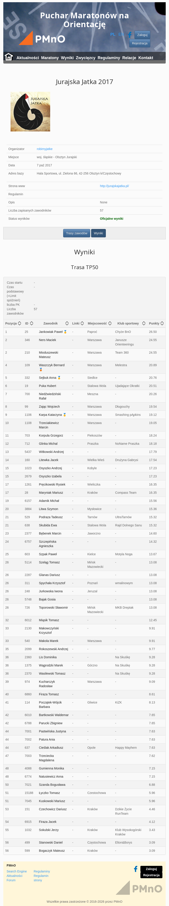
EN (121, 34)
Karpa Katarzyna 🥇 (52, 414)
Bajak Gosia (47, 599)
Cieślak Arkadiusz (51, 747)
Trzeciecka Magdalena (46, 758)
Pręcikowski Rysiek (52, 484)
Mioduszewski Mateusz (48, 355)
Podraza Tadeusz (51, 517)
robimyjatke (45, 149)
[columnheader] (13, 323)
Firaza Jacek (47, 821)
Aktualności (28, 58)
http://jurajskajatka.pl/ (114, 186)
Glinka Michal (48, 443)
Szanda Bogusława (52, 784)
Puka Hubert (47, 386)
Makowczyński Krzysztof (49, 630)
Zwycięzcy (86, 58)
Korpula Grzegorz (51, 435)
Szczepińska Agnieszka (47, 544)
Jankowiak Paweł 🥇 (53, 332)
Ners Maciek (47, 340)
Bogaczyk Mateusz (52, 850)
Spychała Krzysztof (52, 583)
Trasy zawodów (76, 233)
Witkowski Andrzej (51, 452)
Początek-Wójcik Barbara (50, 705)
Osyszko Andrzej (50, 468)
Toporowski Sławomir (53, 607)
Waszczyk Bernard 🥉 (51, 367)
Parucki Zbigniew (50, 723)
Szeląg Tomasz (49, 562)
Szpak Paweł (48, 554)
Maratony (50, 58)
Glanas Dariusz (49, 575)
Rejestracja (139, 43)
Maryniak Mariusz (51, 492)
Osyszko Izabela (50, 476)
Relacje (129, 58)
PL (112, 34)
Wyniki (67, 58)
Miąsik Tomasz (49, 620)
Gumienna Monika (51, 768)
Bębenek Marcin (50, 533)
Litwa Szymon (48, 509)
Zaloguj (142, 35)
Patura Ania (47, 739)
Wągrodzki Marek (51, 665)
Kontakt (145, 58)
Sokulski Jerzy (49, 830)
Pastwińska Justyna (52, 731)
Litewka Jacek (48, 460)
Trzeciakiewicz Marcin (49, 425)
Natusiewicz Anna (51, 776)
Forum (11, 880)
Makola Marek (48, 641)
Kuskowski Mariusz (52, 801)
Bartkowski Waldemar (54, 715)
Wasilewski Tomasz (52, 673)
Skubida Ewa (48, 525)
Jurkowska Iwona (50, 591)
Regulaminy (109, 58)
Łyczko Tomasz (49, 793)
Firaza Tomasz (49, 694)
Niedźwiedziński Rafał (50, 396)
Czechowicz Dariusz (53, 809)
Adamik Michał (49, 501)
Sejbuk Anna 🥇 (50, 377)
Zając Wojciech (49, 406)
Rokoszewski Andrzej (53, 649)
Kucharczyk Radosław (47, 684)
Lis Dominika (48, 657)
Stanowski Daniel (50, 842)
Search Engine (17, 871)
